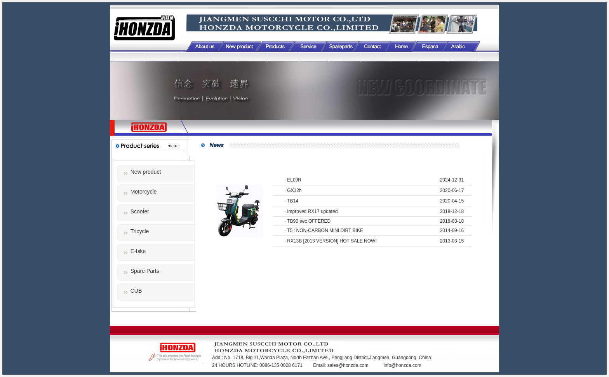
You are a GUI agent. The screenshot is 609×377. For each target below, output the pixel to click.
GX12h (294, 190)
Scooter (139, 211)
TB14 (292, 201)
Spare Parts (144, 271)
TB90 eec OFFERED (309, 221)
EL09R (294, 180)
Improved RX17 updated (312, 211)
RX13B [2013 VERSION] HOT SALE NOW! (332, 241)
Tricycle (139, 231)
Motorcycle (143, 191)
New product (145, 172)
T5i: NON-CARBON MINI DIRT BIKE (325, 230)
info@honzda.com (402, 365)
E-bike (138, 251)
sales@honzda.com (348, 365)
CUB (136, 291)
